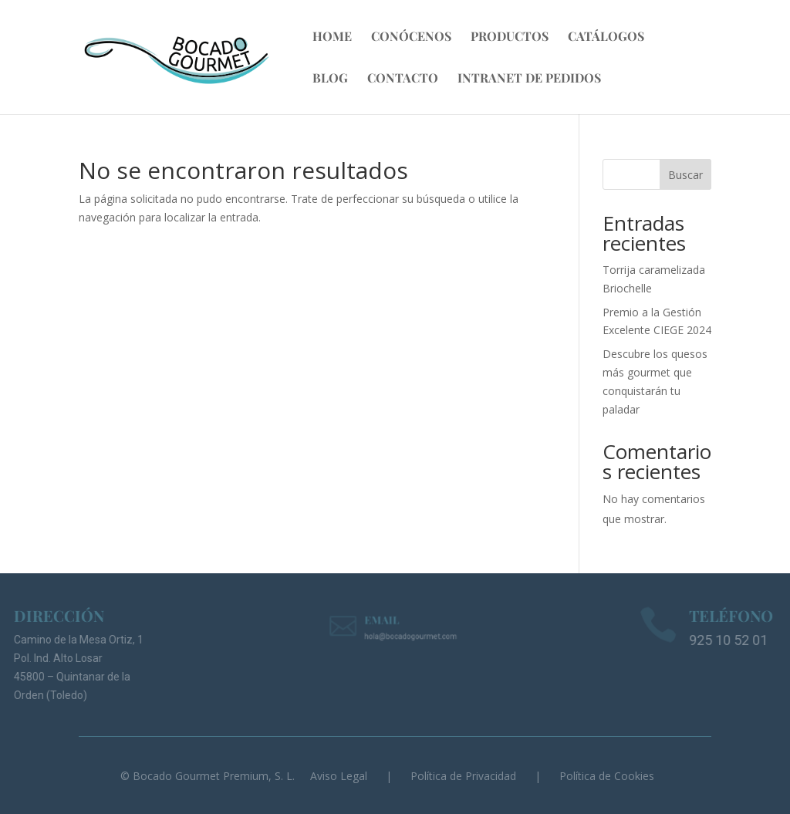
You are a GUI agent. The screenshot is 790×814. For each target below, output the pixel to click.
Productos (510, 37)
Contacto (402, 79)
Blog (330, 79)
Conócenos (411, 37)
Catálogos (606, 37)
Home (332, 37)
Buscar (685, 174)
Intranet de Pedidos (529, 79)
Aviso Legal (338, 775)
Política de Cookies (606, 775)
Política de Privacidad (463, 775)
